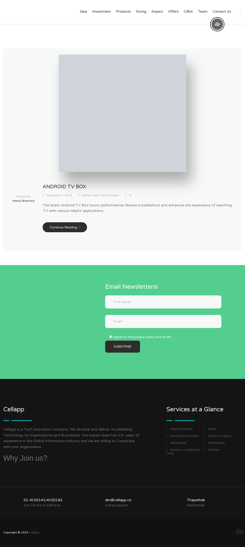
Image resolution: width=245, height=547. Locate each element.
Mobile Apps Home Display (100, 195)
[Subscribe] (122, 347)
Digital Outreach (179, 429)
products (123, 11)
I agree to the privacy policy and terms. (142, 337)
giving (141, 11)
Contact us (222, 11)
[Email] (163, 321)
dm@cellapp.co (118, 500)
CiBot (188, 11)
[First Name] (163, 301)
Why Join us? (25, 458)
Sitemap (212, 449)
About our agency (218, 436)
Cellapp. (34, 532)
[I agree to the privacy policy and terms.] (110, 336)
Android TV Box (64, 187)
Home (210, 429)
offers (173, 11)
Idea (83, 11)
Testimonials (214, 443)
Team (202, 11)
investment (101, 11)
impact (157, 11)
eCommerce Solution (182, 436)
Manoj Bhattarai (23, 201)
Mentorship (176, 443)
